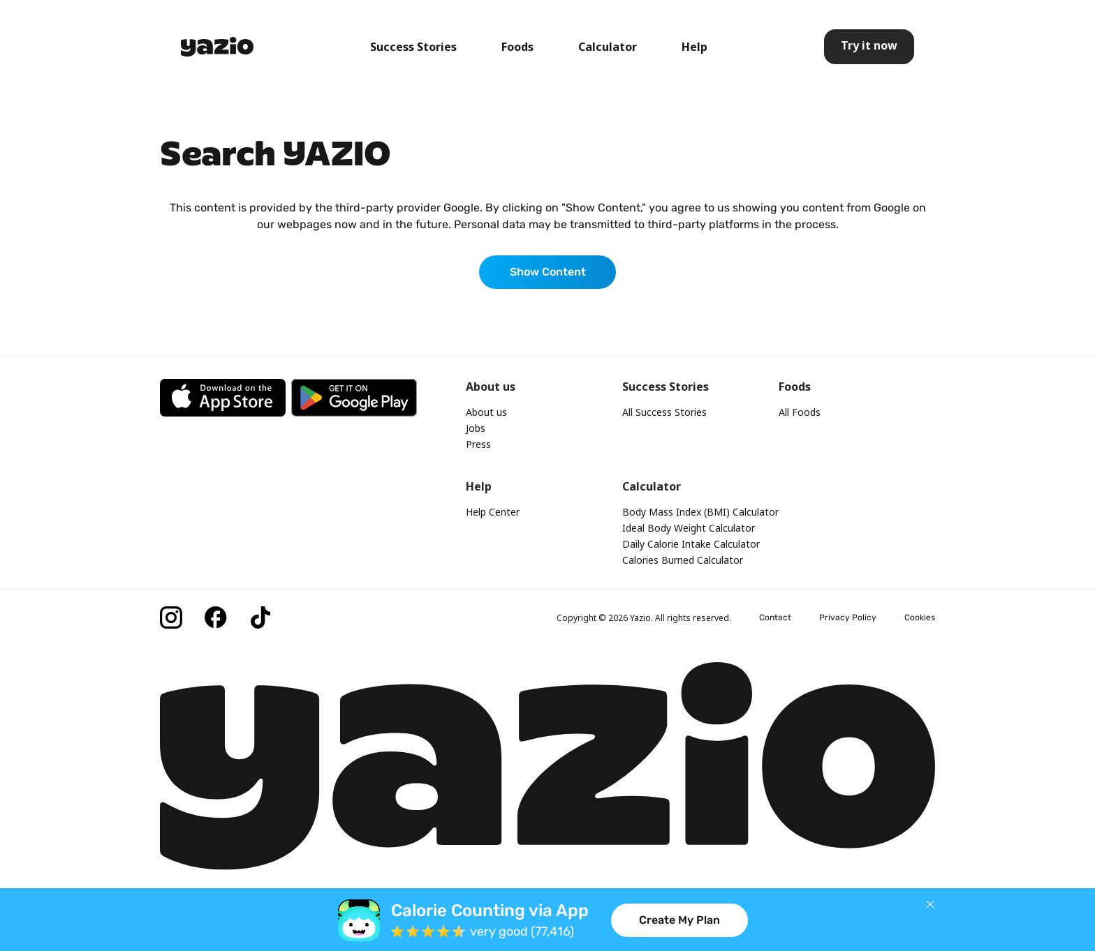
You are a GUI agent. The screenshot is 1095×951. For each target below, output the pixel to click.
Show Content (548, 271)
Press (478, 444)
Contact (775, 617)
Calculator (607, 46)
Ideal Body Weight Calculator (688, 527)
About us (486, 412)
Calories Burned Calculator (682, 560)
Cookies (919, 617)
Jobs (475, 428)
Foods (517, 46)
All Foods (800, 412)
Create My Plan (679, 920)
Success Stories (413, 46)
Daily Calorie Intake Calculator (691, 544)
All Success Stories (664, 412)
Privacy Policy (847, 617)
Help (694, 46)
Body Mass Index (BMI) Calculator (700, 511)
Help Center (493, 511)
